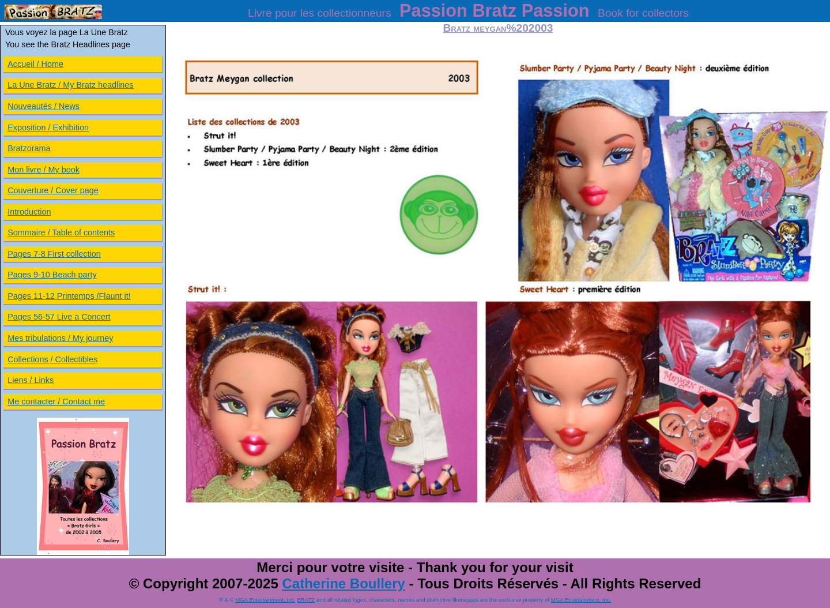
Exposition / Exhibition (48, 127)
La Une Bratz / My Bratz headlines (70, 84)
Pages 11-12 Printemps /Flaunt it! (69, 296)
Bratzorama (28, 148)
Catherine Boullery (343, 583)
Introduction (29, 211)
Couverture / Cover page (53, 190)
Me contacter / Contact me (56, 401)
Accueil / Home (35, 64)
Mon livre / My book (43, 169)
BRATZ (306, 599)
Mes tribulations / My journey (60, 338)
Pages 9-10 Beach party (51, 274)
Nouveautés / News (43, 106)
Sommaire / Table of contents (61, 232)
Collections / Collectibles (52, 359)
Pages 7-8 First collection (54, 253)
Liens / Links (30, 380)
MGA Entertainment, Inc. (265, 599)
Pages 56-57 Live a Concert (58, 316)
